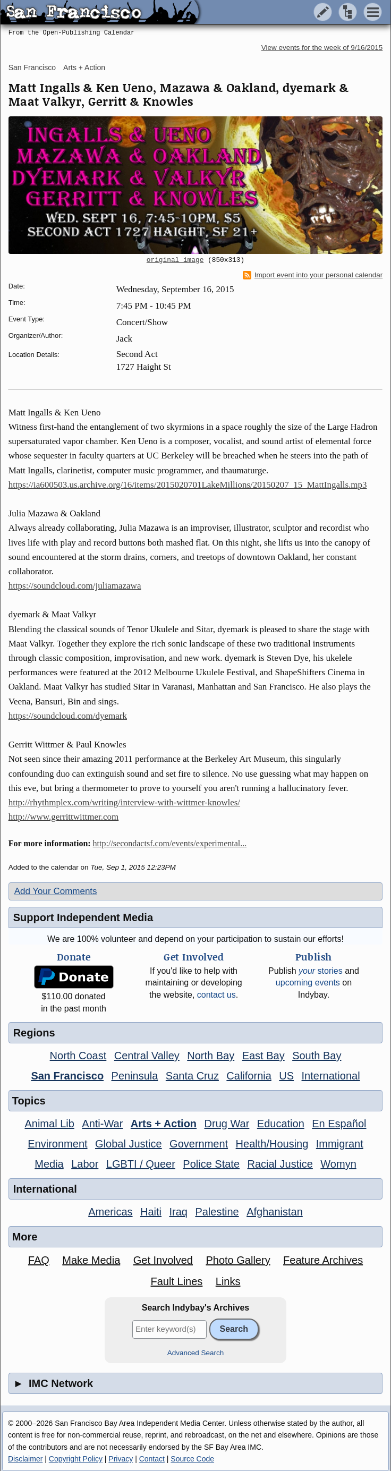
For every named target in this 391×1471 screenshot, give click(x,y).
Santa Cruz (192, 1076)
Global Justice (128, 1144)
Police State (211, 1164)
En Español (339, 1123)
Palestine (217, 1212)
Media (49, 1164)
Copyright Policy (76, 1459)
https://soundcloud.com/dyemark (67, 716)
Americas (110, 1212)
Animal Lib (49, 1123)
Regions (34, 1033)
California (248, 1076)
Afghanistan (274, 1212)
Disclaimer (25, 1459)
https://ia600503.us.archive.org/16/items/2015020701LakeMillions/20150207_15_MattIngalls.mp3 (187, 485)
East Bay (263, 1055)
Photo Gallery (238, 1260)
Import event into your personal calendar (313, 275)
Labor (84, 1164)
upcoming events (308, 982)
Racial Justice (279, 1164)
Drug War (227, 1123)
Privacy (120, 1459)
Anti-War (102, 1123)
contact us (216, 994)
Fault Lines (177, 1281)
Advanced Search (195, 1353)
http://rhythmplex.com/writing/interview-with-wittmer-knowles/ (124, 802)
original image (175, 260)
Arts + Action (84, 67)
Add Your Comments (55, 891)
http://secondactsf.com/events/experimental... (170, 843)
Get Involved (163, 1260)
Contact (152, 1459)
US (286, 1076)
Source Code (192, 1459)
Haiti (151, 1212)
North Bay (210, 1055)
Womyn (338, 1164)
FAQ (38, 1260)
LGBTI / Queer (140, 1164)
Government (198, 1144)
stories (321, 970)
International (331, 1076)
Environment (57, 1144)
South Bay (316, 1055)
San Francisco (32, 67)
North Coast (78, 1055)
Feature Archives (323, 1260)
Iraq (178, 1212)
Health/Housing (272, 1144)
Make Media (91, 1260)
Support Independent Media (83, 917)
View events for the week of (322, 48)
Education (280, 1123)
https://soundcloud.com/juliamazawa (74, 586)
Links (228, 1281)
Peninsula (135, 1076)
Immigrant (339, 1144)
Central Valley (147, 1055)
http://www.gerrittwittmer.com (63, 817)
